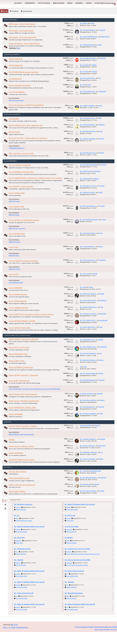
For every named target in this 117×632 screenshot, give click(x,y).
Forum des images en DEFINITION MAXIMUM (26, 105)
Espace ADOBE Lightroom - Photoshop (23, 375)
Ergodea (17, 529)
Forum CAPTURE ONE (53, 389)
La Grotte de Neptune (87, 393)
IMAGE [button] (70, 3)
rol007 (101, 192)
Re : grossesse (84, 65)
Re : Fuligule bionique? (87, 45)
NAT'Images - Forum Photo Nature (22, 24)
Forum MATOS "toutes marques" (21, 186)
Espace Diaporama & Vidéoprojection (23, 394)
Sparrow (96, 484)
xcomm (103, 219)
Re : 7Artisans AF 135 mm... (88, 314)
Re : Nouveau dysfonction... (88, 477)
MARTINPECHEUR (95, 471)
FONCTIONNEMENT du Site (19, 478)
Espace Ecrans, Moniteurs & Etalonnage (24, 401)
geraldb (102, 439)
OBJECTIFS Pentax (14, 242)
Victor (101, 413)
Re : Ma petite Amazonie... (23, 504)
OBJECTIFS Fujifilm (14, 269)
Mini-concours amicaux (16, 100)
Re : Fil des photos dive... (88, 91)
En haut (114, 629)
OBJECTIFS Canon (14, 201)
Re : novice (83, 471)
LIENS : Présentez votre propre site (22, 485)
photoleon (103, 300)
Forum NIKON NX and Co (38, 389)
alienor (101, 360)
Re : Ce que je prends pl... (88, 30)
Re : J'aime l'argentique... (88, 125)
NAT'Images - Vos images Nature (21, 31)
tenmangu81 (103, 320)
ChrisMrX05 (102, 91)
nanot (67, 540)
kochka (102, 491)
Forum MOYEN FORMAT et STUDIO (22, 321)
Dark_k (101, 246)
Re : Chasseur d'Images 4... (88, 439)
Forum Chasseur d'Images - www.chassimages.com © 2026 (96, 627)
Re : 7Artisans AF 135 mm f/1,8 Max (77, 549)
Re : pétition (84, 23)
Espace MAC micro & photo (19, 347)
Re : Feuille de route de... (88, 192)
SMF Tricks (14, 625)
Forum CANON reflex (17, 193)
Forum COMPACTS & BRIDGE (20, 165)
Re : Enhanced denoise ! (87, 380)
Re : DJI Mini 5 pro (85, 171)
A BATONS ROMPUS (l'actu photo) (21, 460)
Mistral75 (103, 314)
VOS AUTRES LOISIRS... (17, 491)
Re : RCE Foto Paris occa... (88, 153)
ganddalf (99, 393)
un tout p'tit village (71, 526)
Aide (95, 629)
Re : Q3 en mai (84, 273)
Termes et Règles (104, 629)
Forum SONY (14, 247)
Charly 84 (102, 30)
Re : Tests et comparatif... (88, 459)
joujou (91, 287)
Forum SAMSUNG (15, 288)
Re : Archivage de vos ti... (88, 407)
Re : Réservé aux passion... (88, 294)
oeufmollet (103, 347)
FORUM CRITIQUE (15, 59)
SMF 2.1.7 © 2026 (9, 627)
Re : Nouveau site (85, 484)
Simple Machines (22, 627)
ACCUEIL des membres (17, 472)
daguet (99, 45)
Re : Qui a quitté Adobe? (87, 373)
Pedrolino (102, 125)
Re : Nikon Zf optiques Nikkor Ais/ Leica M (80, 504)
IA (80, 367)
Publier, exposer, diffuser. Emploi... (22, 446)
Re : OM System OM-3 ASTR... (89, 219)
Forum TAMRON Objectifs (18, 308)
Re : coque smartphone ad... (89, 37)
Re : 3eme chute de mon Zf (74, 571)
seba (100, 118)
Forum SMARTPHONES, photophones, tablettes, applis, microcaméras (35, 178)
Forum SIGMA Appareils (18, 294)
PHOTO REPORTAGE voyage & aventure (24, 72)
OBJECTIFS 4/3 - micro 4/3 (17, 228)
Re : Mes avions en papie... (88, 491)
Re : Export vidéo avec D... (88, 327)
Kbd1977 (17, 563)
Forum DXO (25, 389)
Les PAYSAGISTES (15, 79)
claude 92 (96, 178)
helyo (89, 85)
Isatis (18, 48)
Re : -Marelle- (19, 560)
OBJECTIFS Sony (14, 255)
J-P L (16, 552)
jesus (101, 327)
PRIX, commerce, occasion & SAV (21, 153)
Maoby (102, 294)
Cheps (93, 23)
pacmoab (103, 165)
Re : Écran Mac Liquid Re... (88, 400)
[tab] (5, 501)
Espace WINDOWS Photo (18, 354)
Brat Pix (101, 139)
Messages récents (15, 499)
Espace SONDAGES (16, 453)
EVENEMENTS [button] (30, 3)
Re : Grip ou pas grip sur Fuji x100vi (77, 560)
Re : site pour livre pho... (87, 446)
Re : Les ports (84, 71)
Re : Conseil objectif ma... (88, 246)
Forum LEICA (14, 274)
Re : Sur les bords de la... (88, 78)
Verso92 (101, 186)
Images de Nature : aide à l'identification (24, 43)
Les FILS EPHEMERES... (17, 92)
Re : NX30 (83, 287)
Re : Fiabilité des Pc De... (87, 339)
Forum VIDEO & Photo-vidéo (19, 328)
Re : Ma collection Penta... (88, 131)
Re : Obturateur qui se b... (88, 186)
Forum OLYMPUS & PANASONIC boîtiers (24, 220)
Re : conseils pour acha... (88, 118)
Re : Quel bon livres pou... (88, 360)
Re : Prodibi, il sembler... (87, 105)
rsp (101, 353)
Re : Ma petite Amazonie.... (88, 58)
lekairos (102, 400)
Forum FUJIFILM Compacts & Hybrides (23, 261)
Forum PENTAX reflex (17, 234)
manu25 (94, 71)
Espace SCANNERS (16, 414)
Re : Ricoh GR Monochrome (88, 165)
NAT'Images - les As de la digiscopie (22, 37)
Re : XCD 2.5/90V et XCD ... (88, 320)
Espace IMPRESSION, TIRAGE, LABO (22, 407)
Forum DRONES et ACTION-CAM (21, 172)
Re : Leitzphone (85, 178)
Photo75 (97, 425)
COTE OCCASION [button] (44, 3)
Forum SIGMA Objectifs (18, 301)
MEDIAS (12, 440)
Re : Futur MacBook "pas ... (88, 347)
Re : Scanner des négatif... (88, 413)
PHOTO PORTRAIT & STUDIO (20, 85)
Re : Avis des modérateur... (88, 353)
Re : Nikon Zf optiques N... (88, 206)
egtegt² (94, 65)
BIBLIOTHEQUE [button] (59, 3)
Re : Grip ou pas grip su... (88, 260)
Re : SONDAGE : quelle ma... (89, 452)
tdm (67, 585)
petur (101, 131)
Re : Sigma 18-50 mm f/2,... (88, 300)
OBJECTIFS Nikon (14, 215)
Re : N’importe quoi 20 (22, 549)
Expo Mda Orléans (86, 425)
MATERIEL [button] (79, 3)
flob (85, 367)
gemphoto (102, 260)
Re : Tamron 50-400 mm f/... (89, 307)
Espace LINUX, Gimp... (17, 361)
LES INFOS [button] (18, 3)
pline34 (101, 153)
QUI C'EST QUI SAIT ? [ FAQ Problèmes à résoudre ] (28, 138)
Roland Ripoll (105, 37)
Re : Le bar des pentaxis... (88, 233)
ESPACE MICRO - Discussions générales (23, 339)
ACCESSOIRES (14, 119)
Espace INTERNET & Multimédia (21, 367)
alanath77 (97, 171)
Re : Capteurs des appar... (88, 139)
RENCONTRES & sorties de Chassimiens (21, 434)
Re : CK (82, 85)
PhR (102, 307)
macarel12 (69, 529)
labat (67, 596)
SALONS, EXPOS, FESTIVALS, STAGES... (23, 426)
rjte (100, 78)
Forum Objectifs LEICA (16, 282)
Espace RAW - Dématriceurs (19, 381)
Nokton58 (101, 380)
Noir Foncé (101, 446)
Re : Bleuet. (69, 538)
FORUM (89, 3)
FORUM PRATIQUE (16, 65)
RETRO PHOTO (14, 132)
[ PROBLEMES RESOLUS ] (16, 148)
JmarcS (100, 105)
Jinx (67, 574)
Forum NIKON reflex (16, 207)
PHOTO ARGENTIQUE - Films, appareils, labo (25, 125)
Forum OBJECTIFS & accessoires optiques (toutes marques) (31, 314)
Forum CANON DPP (15, 389)
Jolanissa (102, 58)
